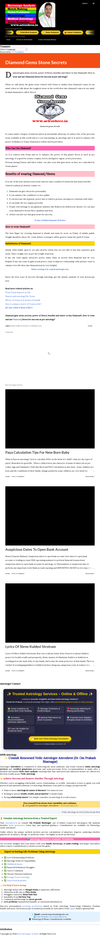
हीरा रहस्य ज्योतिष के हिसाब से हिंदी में (19, 308)
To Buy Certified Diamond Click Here (50, 220)
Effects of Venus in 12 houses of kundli (22, 300)
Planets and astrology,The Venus (20, 296)
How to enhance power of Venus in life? (23, 304)
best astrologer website (28, 934)
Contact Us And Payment (23, 40)
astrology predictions (32, 906)
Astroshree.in (11, 823)
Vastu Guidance (58, 32)
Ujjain (72, 908)
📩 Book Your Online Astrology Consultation (50, 739)
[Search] (85, 3)
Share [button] (90, 326)
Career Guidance (82, 32)
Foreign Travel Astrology (18, 877)
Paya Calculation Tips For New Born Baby (37, 452)
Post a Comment (18, 477)
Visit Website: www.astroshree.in (51, 916)
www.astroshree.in (69, 805)
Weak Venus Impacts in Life (18, 292)
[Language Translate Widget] (13, 49)
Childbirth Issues (14, 864)
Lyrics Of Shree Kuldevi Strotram (30, 647)
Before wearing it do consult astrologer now (50, 269)
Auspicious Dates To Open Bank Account (36, 549)
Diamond (17, 319)
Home (7, 40)
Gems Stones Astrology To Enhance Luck (26, 326)
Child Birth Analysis (32, 32)
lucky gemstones (17, 825)
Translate (17, 52)
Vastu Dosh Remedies (17, 880)
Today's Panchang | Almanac (46, 40)
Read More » (90, 477)
